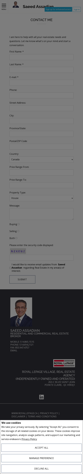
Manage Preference (41, 458)
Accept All (41, 447)
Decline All (41, 468)
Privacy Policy (29, 439)
